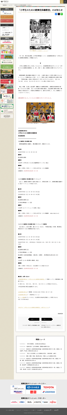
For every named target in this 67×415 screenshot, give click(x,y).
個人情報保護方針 (47, 410)
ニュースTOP (5, 25)
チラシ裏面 (22, 297)
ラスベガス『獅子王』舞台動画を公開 (31, 325)
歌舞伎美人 (5, 5)
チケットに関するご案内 (10, 410)
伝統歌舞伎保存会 (22, 292)
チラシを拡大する (33, 49)
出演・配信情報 (5, 35)
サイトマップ (19, 410)
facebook (56, 14)
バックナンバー (5, 30)
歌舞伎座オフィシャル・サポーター (7, 39)
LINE (62, 14)
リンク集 (32, 410)
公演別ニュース (5, 27)
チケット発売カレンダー (8, 20)
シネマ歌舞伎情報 (6, 32)
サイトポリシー (26, 410)
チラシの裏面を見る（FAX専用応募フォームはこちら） (39, 50)
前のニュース (34, 319)
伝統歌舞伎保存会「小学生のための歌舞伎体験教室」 (31, 279)
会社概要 (55, 410)
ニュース (10, 5)
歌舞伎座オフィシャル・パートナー (7, 9)
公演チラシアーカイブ (7, 16)
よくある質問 (39, 410)
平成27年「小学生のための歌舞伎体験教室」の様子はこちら (33, 307)
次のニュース (46, 319)
